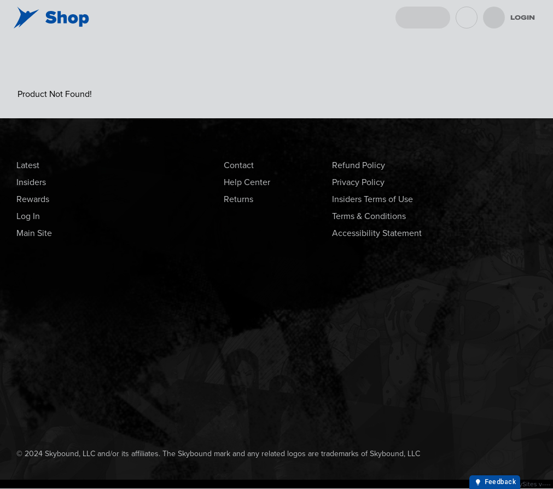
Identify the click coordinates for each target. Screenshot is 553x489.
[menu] (494, 17)
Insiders (31, 182)
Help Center (247, 182)
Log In (28, 216)
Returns (238, 199)
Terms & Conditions (369, 216)
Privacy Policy (358, 182)
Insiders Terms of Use (372, 199)
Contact (239, 165)
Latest (27, 165)
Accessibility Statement (377, 233)
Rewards (32, 199)
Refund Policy (358, 165)
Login (522, 17)
